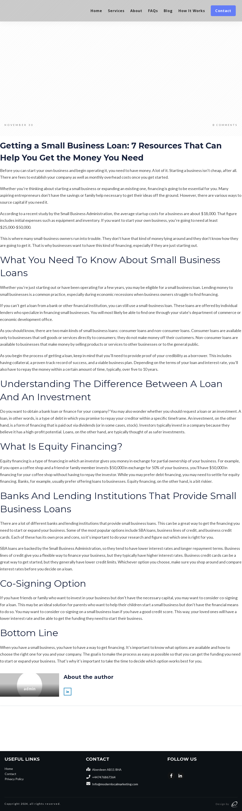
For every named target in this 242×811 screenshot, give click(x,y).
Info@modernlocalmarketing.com (115, 784)
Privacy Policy (14, 779)
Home (9, 769)
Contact (10, 774)
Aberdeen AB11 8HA (107, 769)
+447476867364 (104, 777)
